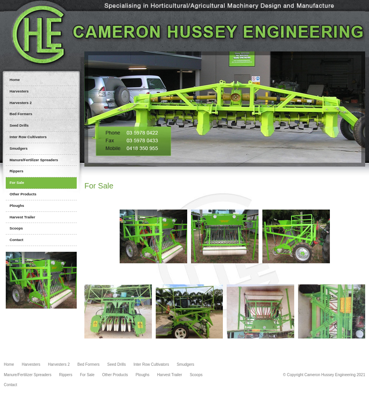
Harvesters (31, 364)
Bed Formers (88, 364)
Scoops (196, 375)
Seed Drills (116, 364)
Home (9, 364)
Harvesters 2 (59, 364)
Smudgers (185, 364)
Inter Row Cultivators (151, 364)
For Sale (87, 375)
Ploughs (142, 375)
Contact (10, 385)
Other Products (115, 375)
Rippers (65, 375)
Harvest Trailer (169, 375)
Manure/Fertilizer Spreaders (27, 375)
